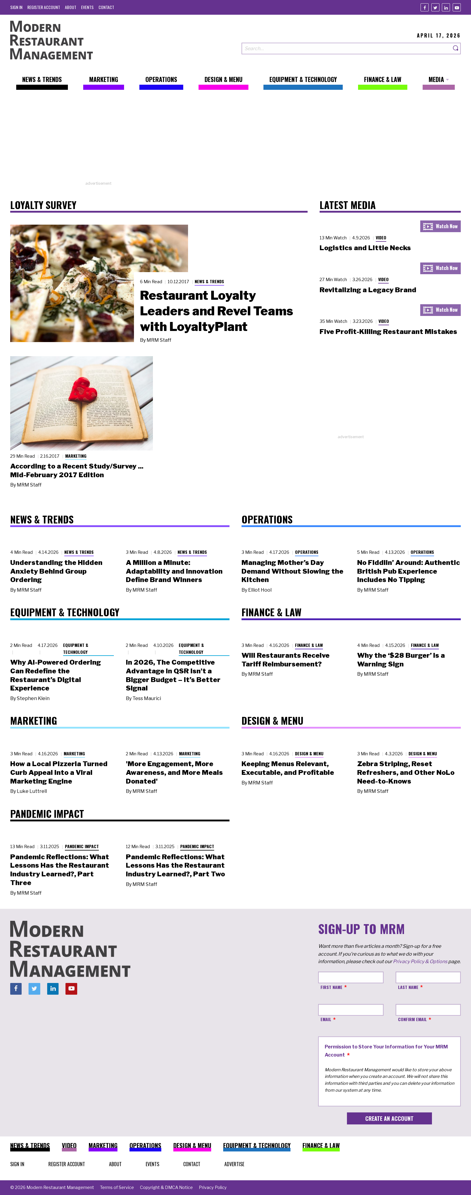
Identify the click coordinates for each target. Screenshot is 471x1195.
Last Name (408, 987)
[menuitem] (16, 7)
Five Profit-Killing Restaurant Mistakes (388, 331)
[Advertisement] (235, 138)
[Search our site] (346, 48)
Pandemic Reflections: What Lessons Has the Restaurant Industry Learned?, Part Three (59, 870)
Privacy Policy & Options (420, 961)
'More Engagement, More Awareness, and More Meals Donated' (174, 772)
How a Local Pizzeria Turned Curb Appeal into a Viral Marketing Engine (59, 772)
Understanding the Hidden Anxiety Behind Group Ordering (56, 571)
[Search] (456, 48)
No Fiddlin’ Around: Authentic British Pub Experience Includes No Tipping (408, 571)
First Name (331, 987)
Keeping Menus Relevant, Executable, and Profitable (288, 768)
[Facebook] (425, 7)
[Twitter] (435, 7)
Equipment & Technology (75, 648)
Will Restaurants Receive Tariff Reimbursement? (286, 659)
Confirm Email (412, 1019)
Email (326, 1019)
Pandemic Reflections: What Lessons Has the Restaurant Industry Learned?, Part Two (175, 865)
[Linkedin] (446, 7)
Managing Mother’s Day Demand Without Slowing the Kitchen (292, 571)
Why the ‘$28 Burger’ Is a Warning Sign (401, 659)
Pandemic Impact (82, 846)
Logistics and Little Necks (365, 248)
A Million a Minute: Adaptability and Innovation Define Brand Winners (174, 571)
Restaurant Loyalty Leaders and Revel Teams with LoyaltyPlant (216, 311)
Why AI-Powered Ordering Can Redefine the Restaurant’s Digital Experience (55, 675)
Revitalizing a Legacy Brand (368, 290)
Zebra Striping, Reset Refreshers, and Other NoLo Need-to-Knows (405, 772)
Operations (306, 552)
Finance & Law (309, 645)
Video (381, 237)
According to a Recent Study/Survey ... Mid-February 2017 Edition (76, 470)
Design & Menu (309, 753)
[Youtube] (457, 7)
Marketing (76, 456)
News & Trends (209, 281)
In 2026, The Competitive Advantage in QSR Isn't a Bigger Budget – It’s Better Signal (173, 675)
